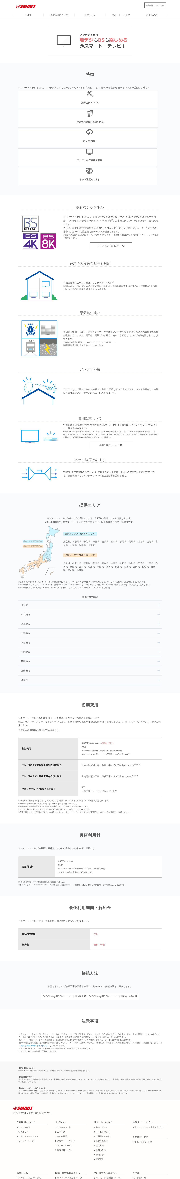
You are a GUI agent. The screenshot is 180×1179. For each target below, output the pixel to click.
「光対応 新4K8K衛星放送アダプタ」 (34, 995)
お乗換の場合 (101, 1091)
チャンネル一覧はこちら (109, 195)
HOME (28, 14)
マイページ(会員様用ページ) (69, 1128)
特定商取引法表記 (142, 1137)
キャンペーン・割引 (27, 1091)
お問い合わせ (101, 1100)
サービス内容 (24, 1077)
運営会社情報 (140, 1132)
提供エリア (23, 1082)
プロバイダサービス (143, 1092)
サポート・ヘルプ (121, 14)
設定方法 (100, 1095)
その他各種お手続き (66, 1141)
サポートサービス (65, 1095)
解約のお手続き (102, 1141)
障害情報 (100, 1109)
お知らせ (100, 1104)
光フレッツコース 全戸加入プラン (149, 1077)
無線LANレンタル (65, 1100)
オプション (90, 14)
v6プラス (61, 1082)
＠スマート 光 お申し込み (29, 1128)
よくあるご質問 (102, 1082)
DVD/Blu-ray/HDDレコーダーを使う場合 (60, 946)
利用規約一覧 (140, 1128)
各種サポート (101, 1077)
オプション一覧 (64, 1077)
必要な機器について (109, 395)
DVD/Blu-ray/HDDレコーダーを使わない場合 (114, 946)
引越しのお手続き (103, 1137)
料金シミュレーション (28, 1086)
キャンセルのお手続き (67, 1137)
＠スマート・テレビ (66, 1091)
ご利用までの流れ (103, 1086)
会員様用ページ (150, 5)
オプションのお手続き (105, 1132)
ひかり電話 (62, 1086)
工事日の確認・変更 (66, 1132)
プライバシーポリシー (144, 1141)
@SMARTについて (59, 14)
